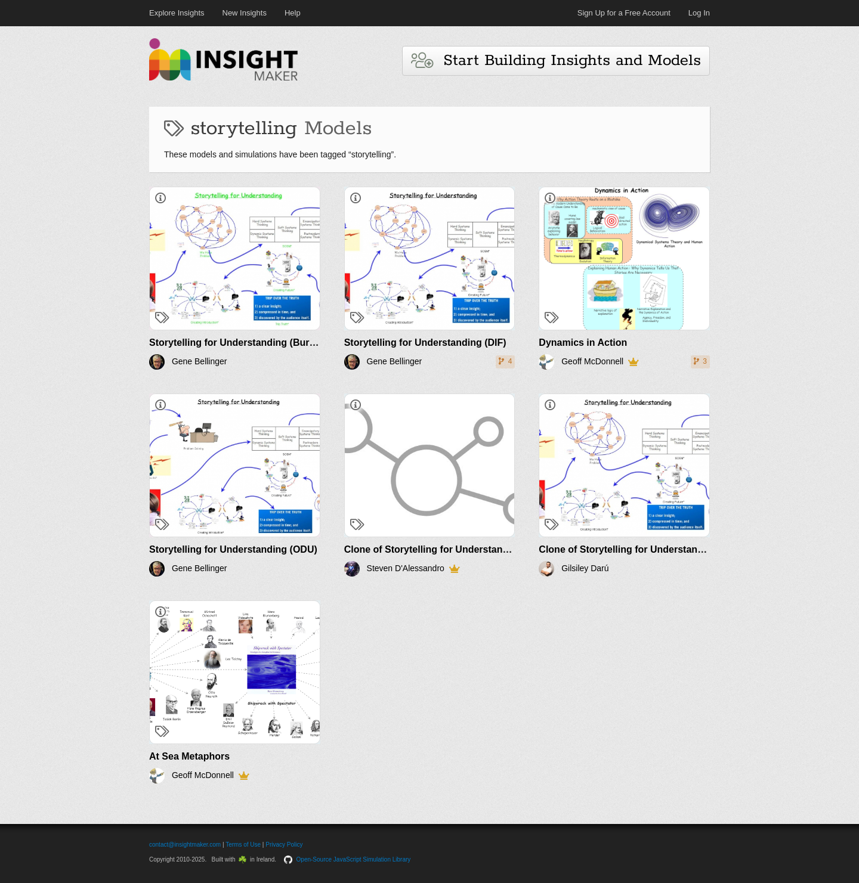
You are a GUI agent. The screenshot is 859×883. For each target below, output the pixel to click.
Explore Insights (177, 12)
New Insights (245, 12)
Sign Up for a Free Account (623, 12)
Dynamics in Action (583, 342)
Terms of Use (243, 844)
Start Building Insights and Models (556, 60)
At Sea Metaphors (189, 756)
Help (293, 12)
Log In (699, 12)
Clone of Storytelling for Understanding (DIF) (445, 549)
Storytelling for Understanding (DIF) (425, 342)
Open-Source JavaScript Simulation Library (353, 859)
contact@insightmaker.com (185, 844)
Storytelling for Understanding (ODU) (233, 549)
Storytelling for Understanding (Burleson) (243, 342)
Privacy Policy (283, 844)
